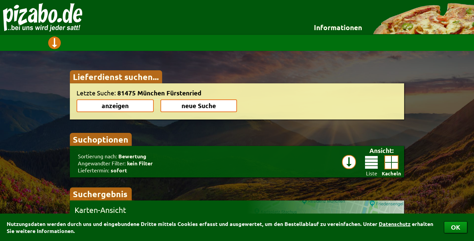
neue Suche (199, 105)
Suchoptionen (100, 139)
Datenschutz (394, 223)
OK (455, 227)
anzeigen (115, 105)
